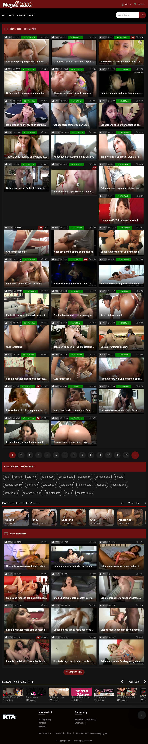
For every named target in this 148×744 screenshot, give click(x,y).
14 (126, 455)
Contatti (42, 723)
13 (117, 455)
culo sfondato (53, 493)
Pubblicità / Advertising (85, 719)
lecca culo (101, 484)
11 (99, 455)
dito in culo (32, 484)
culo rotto (31, 476)
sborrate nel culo (13, 484)
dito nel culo (84, 476)
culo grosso (47, 476)
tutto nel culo (84, 484)
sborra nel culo (118, 484)
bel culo (119, 476)
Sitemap (42, 726)
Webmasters (81, 723)
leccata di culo (102, 476)
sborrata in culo (85, 493)
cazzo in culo (11, 493)
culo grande (67, 484)
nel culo (18, 476)
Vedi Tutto (133, 503)
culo (7, 476)
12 (108, 455)
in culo (68, 493)
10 (91, 455)
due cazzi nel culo (32, 493)
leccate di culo (65, 476)
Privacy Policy (44, 719)
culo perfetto (49, 484)
